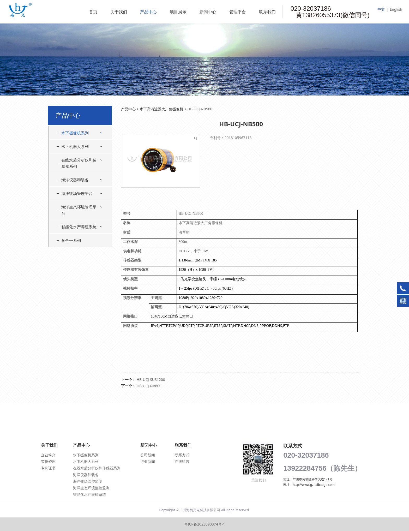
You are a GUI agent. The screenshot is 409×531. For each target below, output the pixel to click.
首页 (93, 12)
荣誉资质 (48, 461)
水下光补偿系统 (78, 197)
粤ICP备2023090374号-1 (204, 524)
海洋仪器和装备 (75, 262)
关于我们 (118, 12)
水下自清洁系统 (78, 207)
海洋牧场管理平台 (77, 276)
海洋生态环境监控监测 (91, 487)
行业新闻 (147, 461)
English (396, 9)
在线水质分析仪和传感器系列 (79, 246)
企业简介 (48, 454)
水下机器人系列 (75, 229)
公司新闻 (147, 454)
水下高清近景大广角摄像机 (81, 148)
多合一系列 (71, 323)
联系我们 (267, 12)
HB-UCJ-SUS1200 (151, 379)
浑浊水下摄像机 (78, 188)
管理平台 (237, 12)
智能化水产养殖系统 (79, 309)
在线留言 (182, 461)
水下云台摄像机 (78, 170)
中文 (381, 9)
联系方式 (182, 454)
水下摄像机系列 (75, 132)
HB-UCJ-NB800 (149, 385)
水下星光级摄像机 (80, 161)
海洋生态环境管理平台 (79, 293)
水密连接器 (74, 216)
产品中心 (148, 12)
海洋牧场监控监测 (87, 481)
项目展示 (178, 12)
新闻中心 (208, 12)
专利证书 (48, 468)
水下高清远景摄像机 (81, 179)
